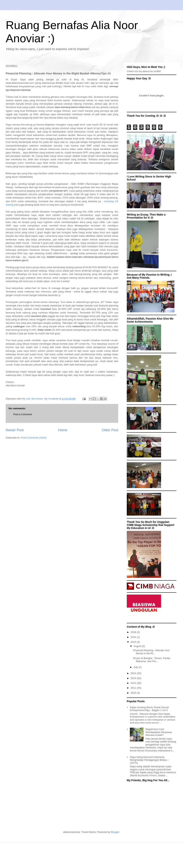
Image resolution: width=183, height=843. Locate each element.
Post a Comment (22, 414)
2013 (134, 678)
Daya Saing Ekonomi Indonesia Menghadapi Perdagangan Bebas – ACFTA (149, 760)
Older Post (110, 430)
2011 (134, 687)
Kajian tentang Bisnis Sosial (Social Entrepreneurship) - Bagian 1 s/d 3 (149, 709)
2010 (134, 692)
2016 (134, 637)
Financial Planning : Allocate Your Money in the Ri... (151, 652)
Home (62, 430)
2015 (134, 641)
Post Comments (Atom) (34, 437)
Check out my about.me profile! (144, 71)
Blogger (115, 832)
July (136, 667)
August (138, 646)
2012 (134, 683)
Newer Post (15, 430)
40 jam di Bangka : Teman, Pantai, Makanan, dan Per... (152, 660)
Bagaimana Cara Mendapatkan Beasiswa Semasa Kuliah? (158, 732)
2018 (134, 632)
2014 (134, 673)
